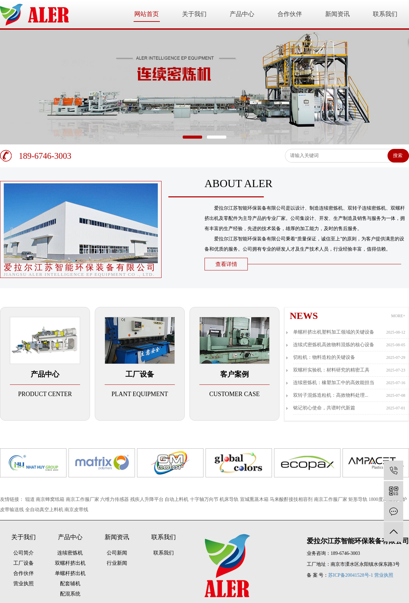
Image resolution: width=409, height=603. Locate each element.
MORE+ (398, 315)
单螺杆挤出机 (70, 573)
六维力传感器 (115, 499)
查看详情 (226, 264)
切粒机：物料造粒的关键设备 (349, 357)
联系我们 (385, 14)
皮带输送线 (12, 509)
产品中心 (242, 14)
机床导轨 (229, 499)
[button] (192, 137)
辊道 (30, 499)
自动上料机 (177, 499)
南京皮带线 (76, 509)
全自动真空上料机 (45, 509)
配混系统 (70, 594)
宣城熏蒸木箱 (255, 499)
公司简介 (23, 553)
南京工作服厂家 (83, 499)
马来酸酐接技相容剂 (292, 499)
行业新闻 (117, 563)
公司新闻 (117, 553)
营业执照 (23, 583)
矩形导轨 (358, 499)
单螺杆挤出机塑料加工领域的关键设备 (349, 332)
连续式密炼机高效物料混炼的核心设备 (349, 345)
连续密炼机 (70, 553)
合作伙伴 (289, 14)
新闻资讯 (337, 14)
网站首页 (146, 14)
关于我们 (194, 14)
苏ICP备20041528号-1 (350, 575)
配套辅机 (70, 583)
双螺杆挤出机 (70, 563)
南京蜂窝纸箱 (51, 499)
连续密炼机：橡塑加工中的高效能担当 (349, 383)
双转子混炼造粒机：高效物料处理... (349, 395)
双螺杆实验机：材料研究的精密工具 (349, 370)
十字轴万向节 (205, 499)
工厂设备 (23, 563)
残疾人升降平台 (147, 499)
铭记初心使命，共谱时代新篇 (349, 408)
